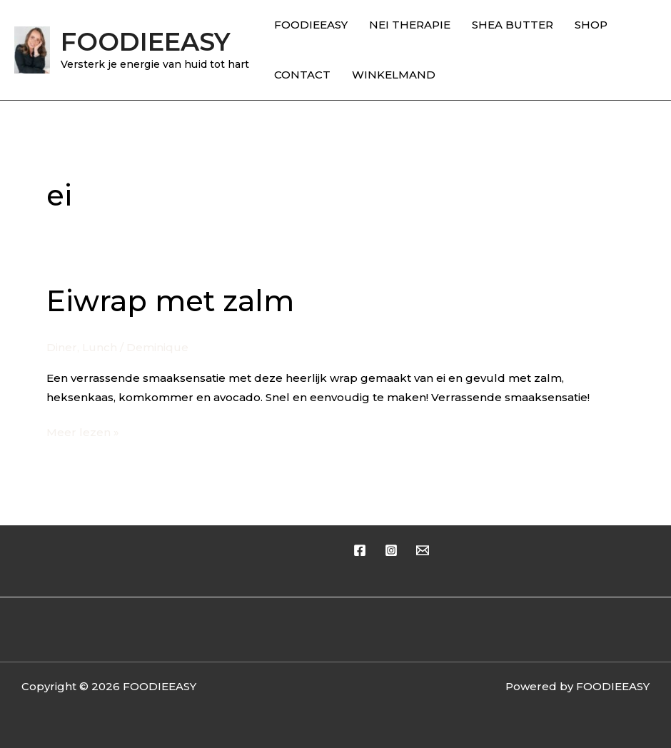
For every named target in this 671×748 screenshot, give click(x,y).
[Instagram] (391, 550)
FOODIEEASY (146, 41)
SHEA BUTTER (512, 24)
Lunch (99, 347)
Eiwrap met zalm (170, 300)
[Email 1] (422, 550)
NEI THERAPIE (409, 24)
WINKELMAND (393, 74)
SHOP (591, 24)
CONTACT (302, 74)
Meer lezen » (82, 431)
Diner (61, 347)
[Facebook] (359, 550)
